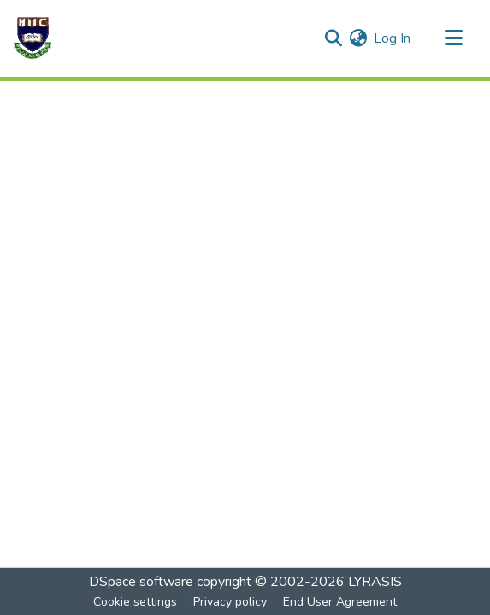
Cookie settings (135, 602)
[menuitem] (358, 38)
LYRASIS (375, 581)
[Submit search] (333, 38)
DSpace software (141, 581)
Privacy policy (230, 602)
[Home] (32, 38)
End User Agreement (340, 602)
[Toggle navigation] (453, 38)
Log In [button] (393, 38)
